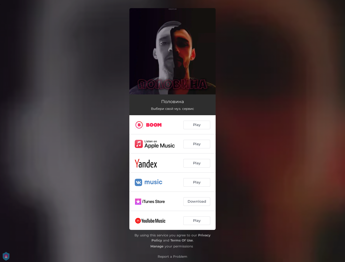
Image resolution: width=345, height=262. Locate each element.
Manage (157, 246)
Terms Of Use (181, 240)
